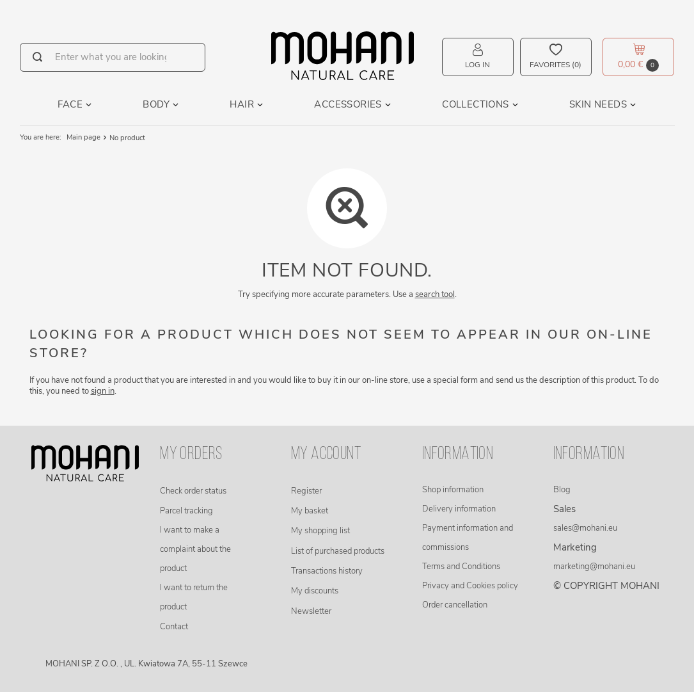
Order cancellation (454, 605)
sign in (102, 391)
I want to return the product (194, 597)
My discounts (314, 591)
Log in (477, 65)
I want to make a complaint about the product (195, 549)
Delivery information (459, 509)
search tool (435, 294)
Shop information (453, 489)
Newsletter (311, 611)
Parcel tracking (186, 511)
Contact (174, 626)
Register (306, 491)
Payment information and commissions (467, 537)
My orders (191, 454)
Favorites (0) (555, 65)
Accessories (347, 104)
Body (156, 104)
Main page (83, 137)
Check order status (193, 491)
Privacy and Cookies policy (470, 585)
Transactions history (327, 571)
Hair (242, 104)
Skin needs (598, 104)
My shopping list (320, 530)
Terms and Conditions (461, 566)
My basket (309, 511)
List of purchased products (337, 551)
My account (326, 454)
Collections (475, 104)
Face (70, 104)
